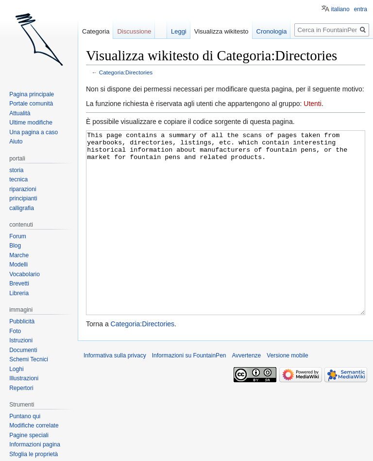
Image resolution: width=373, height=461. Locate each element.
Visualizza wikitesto (221, 31)
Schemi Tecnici (28, 359)
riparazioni (22, 189)
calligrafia (21, 208)
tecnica (18, 179)
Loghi (16, 369)
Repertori (21, 388)
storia (16, 170)
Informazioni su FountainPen (189, 392)
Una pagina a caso (33, 132)
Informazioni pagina (34, 444)
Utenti (313, 103)
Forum (17, 236)
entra (360, 9)
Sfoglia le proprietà (33, 454)
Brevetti (19, 283)
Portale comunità (31, 103)
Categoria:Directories (126, 72)
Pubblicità (21, 321)
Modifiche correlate (33, 425)
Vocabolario (24, 274)
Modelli (18, 264)
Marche (19, 255)
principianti (23, 198)
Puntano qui (24, 416)
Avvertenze (246, 392)
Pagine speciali (29, 435)
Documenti (23, 350)
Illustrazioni (23, 378)
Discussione (134, 31)
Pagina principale (31, 94)
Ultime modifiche (30, 122)
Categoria (95, 31)
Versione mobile (287, 392)
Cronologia (271, 31)
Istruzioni (21, 340)
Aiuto (15, 141)
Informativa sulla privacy (115, 392)
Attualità (19, 113)
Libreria (19, 293)
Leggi (178, 31)
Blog (15, 245)
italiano (340, 9)
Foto (15, 331)
